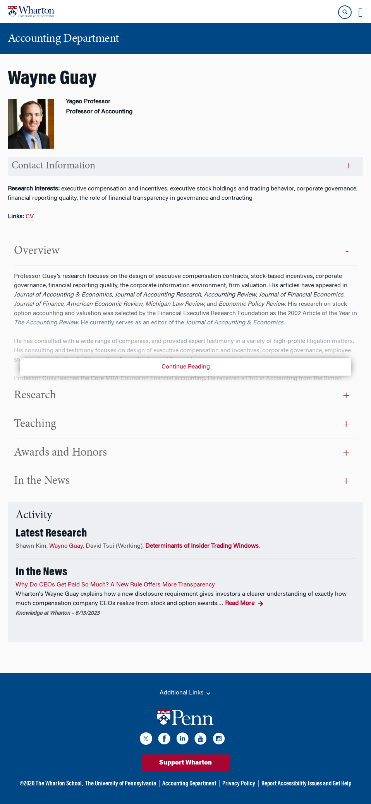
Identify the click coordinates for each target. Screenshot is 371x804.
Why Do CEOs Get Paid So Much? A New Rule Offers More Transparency (115, 585)
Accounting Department (189, 784)
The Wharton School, (59, 784)
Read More (244, 603)
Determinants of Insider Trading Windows (202, 546)
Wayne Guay (66, 546)
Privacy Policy (238, 784)
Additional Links (185, 693)
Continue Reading (185, 367)
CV (30, 217)
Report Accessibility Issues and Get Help (306, 784)
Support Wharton (185, 763)
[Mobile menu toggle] (360, 12)
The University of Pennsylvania (120, 784)
